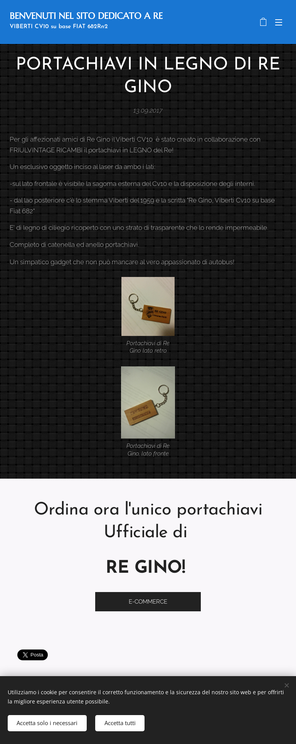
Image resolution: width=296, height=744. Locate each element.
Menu (278, 22)
